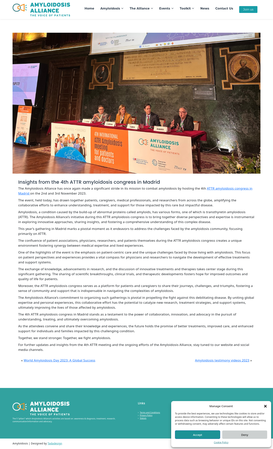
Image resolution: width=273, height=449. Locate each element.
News (204, 8)
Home (89, 8)
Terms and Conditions (150, 412)
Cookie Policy (221, 442)
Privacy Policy (146, 415)
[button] (265, 406)
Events (164, 8)
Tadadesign (54, 443)
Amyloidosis (110, 8)
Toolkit (185, 8)
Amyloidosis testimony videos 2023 (222, 360)
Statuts (143, 418)
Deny (244, 435)
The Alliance (140, 8)
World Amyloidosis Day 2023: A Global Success (59, 360)
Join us (248, 9)
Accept (197, 435)
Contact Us (224, 8)
